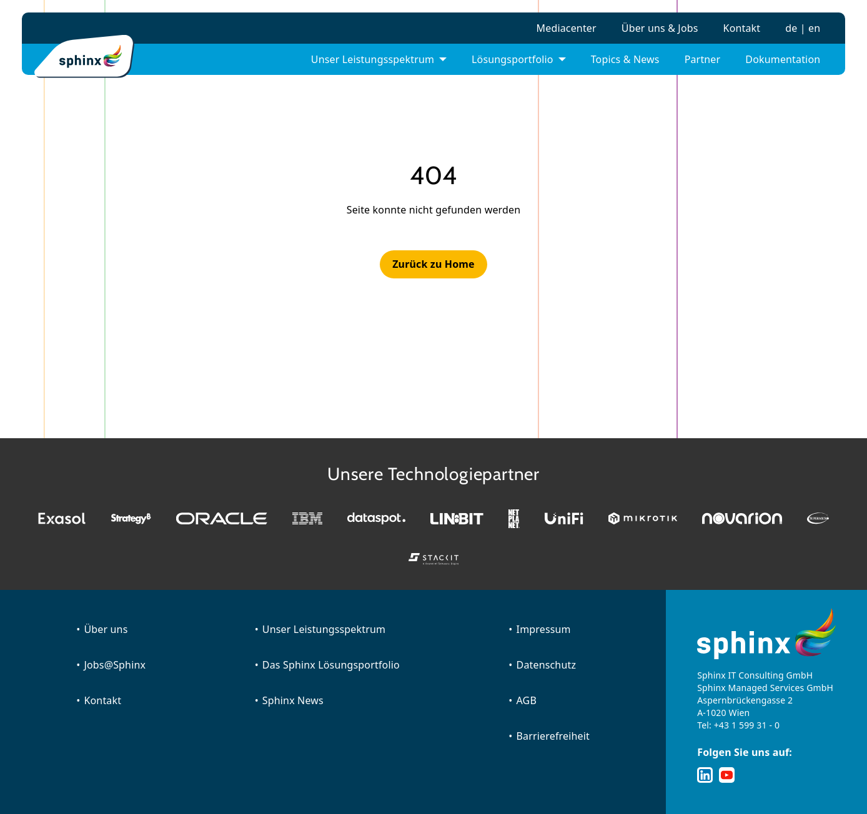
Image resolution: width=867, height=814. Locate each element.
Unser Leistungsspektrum (372, 59)
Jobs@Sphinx (115, 665)
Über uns (105, 629)
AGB (527, 700)
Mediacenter (567, 28)
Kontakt (742, 28)
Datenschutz (547, 665)
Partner (703, 59)
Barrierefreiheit (553, 736)
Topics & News (625, 59)
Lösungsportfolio (512, 59)
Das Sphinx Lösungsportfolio (331, 665)
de (791, 28)
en (814, 28)
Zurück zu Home (433, 264)
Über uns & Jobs (660, 28)
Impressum (544, 629)
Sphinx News (293, 700)
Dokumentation (782, 59)
